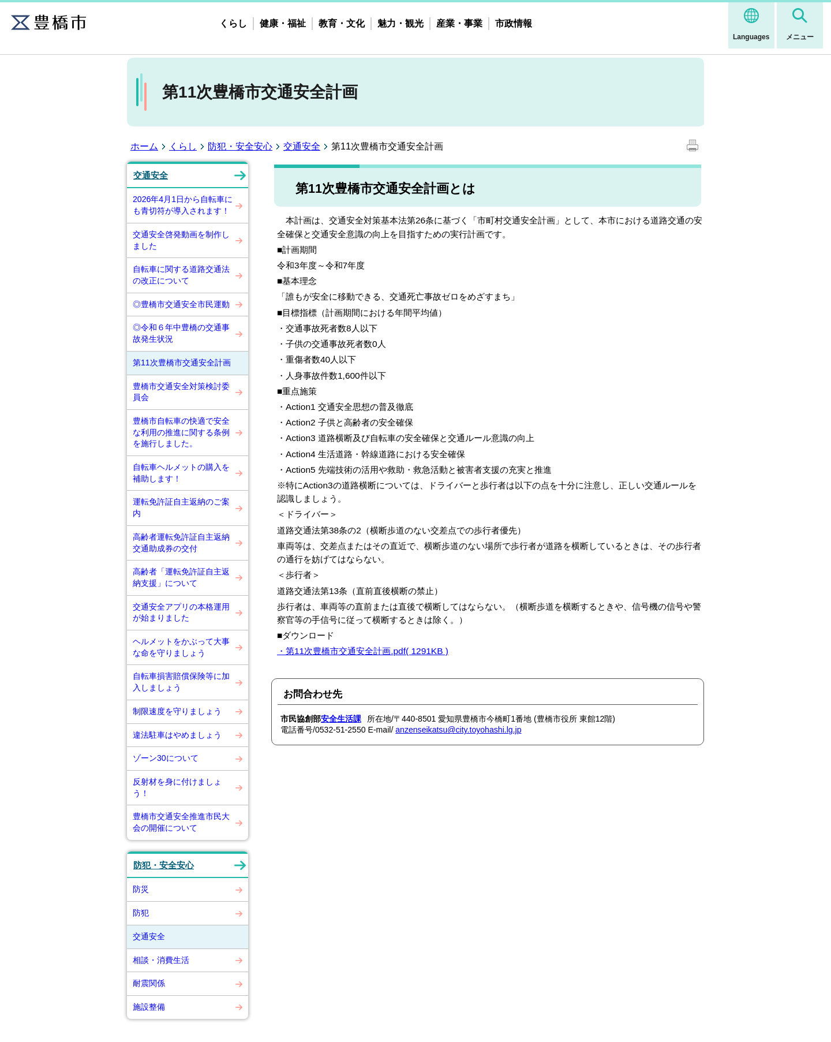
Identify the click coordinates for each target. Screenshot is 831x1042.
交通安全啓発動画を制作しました (181, 240)
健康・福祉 (283, 23)
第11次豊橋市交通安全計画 (182, 362)
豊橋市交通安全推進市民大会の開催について (181, 822)
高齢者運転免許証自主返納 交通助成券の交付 (185, 542)
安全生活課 (341, 718)
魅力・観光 (400, 23)
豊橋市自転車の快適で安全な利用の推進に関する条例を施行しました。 (181, 432)
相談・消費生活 (161, 960)
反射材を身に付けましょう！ (177, 787)
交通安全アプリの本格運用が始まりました (181, 612)
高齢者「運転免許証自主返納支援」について (181, 577)
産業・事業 (459, 23)
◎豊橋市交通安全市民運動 (181, 304)
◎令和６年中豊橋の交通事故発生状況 (181, 333)
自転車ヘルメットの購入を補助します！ (181, 472)
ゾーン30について (166, 758)
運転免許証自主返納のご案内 (181, 507)
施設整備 (149, 1006)
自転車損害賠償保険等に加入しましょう (181, 681)
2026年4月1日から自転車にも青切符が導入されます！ (183, 205)
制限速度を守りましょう (177, 711)
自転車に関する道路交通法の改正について (181, 274)
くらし (233, 23)
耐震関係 (149, 983)
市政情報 (513, 23)
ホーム (144, 146)
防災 (141, 889)
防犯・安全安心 (240, 146)
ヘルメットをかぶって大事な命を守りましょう (181, 647)
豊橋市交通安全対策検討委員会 (181, 392)
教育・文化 (342, 23)
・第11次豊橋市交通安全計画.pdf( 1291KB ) (362, 651)
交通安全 (301, 146)
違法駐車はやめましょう (177, 735)
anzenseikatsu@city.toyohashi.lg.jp (458, 729)
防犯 (141, 912)
